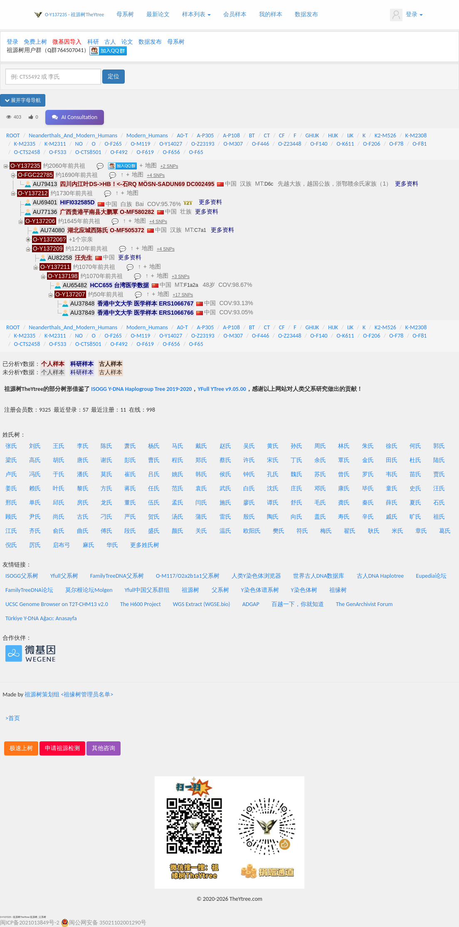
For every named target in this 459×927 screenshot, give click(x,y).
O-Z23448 (289, 143)
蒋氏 (130, 488)
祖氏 (439, 516)
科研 (93, 41)
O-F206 (371, 143)
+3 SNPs (181, 276)
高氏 (35, 460)
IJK (350, 135)
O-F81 (419, 143)
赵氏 (225, 446)
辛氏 (368, 516)
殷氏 (249, 516)
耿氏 (374, 530)
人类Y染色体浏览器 (256, 575)
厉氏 (35, 545)
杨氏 (154, 446)
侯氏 (225, 474)
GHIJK (312, 135)
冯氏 (35, 474)
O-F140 (318, 143)
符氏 (302, 530)
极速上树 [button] (21, 748)
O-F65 (196, 152)
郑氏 (201, 460)
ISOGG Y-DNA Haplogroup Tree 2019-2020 (141, 389)
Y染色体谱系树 (260, 590)
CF (282, 135)
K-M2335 (25, 143)
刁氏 (106, 516)
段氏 (130, 530)
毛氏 (320, 502)
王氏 (58, 446)
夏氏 (415, 502)
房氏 (83, 502)
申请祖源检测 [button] (62, 748)
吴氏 (249, 446)
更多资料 (406, 183)
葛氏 (445, 530)
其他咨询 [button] (103, 748)
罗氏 (368, 474)
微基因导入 (66, 41)
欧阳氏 (252, 530)
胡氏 (58, 460)
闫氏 (201, 502)
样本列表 (196, 14)
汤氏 (177, 516)
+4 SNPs (156, 175)
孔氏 (273, 474)
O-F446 (260, 143)
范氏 (177, 488)
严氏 (130, 516)
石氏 (439, 502)
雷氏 (225, 516)
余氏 (320, 460)
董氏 (130, 502)
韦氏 (391, 474)
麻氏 (88, 545)
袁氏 (201, 488)
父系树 (220, 590)
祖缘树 (338, 590)
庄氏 (296, 488)
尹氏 (35, 516)
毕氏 (368, 488)
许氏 (249, 460)
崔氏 (130, 474)
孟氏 (177, 502)
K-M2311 (55, 143)
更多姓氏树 (144, 545)
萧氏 (130, 446)
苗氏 (415, 474)
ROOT (13, 135)
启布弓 (61, 545)
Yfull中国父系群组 (147, 590)
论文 (127, 41)
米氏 (397, 530)
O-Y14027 (170, 143)
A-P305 (205, 135)
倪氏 (11, 545)
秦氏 (368, 502)
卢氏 (11, 474)
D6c (268, 184)
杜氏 (415, 460)
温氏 (225, 530)
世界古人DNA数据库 (319, 575)
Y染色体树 (304, 590)
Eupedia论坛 (431, 575)
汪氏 (439, 488)
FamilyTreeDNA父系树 (117, 575)
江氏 (11, 530)
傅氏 (106, 530)
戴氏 (201, 446)
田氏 (391, 460)
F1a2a (191, 285)
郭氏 (439, 446)
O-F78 (396, 143)
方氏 (106, 488)
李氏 (83, 446)
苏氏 (320, 474)
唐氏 (83, 460)
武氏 (225, 488)
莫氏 (106, 474)
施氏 (225, 502)
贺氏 (154, 516)
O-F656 (171, 152)
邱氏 (58, 502)
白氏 (249, 488)
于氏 (58, 474)
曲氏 (83, 530)
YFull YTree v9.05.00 (221, 389)
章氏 (421, 530)
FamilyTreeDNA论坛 (29, 590)
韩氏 (201, 474)
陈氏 (106, 446)
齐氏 (35, 530)
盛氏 (154, 530)
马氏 (177, 446)
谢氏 (106, 460)
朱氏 (368, 446)
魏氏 (296, 474)
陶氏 (273, 516)
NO (78, 143)
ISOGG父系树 (21, 575)
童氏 (391, 488)
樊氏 (278, 530)
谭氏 (273, 502)
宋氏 (273, 460)
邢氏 (11, 502)
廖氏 (249, 502)
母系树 (125, 14)
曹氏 (154, 460)
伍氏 (154, 502)
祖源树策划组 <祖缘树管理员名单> (69, 694)
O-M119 (141, 143)
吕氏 (154, 474)
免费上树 (35, 41)
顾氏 (11, 516)
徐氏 (391, 446)
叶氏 (58, 488)
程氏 (177, 460)
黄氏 (273, 446)
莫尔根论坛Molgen (88, 590)
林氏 (344, 446)
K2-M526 (385, 135)
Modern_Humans (147, 135)
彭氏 (130, 460)
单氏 (35, 502)
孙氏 (296, 446)
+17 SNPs (183, 294)
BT (252, 135)
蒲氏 (201, 516)
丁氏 (296, 460)
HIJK (333, 135)
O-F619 (144, 152)
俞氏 (58, 530)
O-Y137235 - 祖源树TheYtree (74, 14)
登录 (406, 15)
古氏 (83, 516)
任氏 (154, 488)
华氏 (112, 545)
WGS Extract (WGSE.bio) (201, 604)
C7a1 (200, 230)
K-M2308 (416, 135)
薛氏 (391, 502)
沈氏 (273, 488)
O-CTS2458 (27, 152)
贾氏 (439, 474)
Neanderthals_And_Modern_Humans (73, 135)
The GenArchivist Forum (364, 604)
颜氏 (177, 530)
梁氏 (11, 460)
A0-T (182, 135)
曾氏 (344, 474)
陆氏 (439, 460)
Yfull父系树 (64, 575)
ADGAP (250, 604)
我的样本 (270, 14)
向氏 (296, 516)
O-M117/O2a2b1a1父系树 (188, 575)
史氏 (415, 488)
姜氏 (11, 488)
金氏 (368, 460)
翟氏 (349, 530)
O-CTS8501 (88, 152)
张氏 (11, 446)
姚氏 (177, 474)
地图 (151, 165)
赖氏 (35, 488)
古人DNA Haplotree (380, 575)
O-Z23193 (203, 143)
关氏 (201, 530)
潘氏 (83, 474)
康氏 (344, 488)
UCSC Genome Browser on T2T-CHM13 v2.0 (56, 604)
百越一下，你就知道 (297, 604)
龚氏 (344, 502)
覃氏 (344, 460)
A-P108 (231, 135)
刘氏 (35, 446)
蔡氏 (225, 460)
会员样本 (235, 14)
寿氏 (344, 516)
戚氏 (391, 516)
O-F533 (57, 152)
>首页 (12, 718)
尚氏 (58, 516)
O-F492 (118, 152)
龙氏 (106, 502)
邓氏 (320, 488)
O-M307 (233, 143)
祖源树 (190, 590)
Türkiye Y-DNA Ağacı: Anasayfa (41, 618)
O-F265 (113, 143)
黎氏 (83, 488)
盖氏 (320, 516)
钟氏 (249, 474)
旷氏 (415, 516)
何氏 (415, 446)
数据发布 (306, 14)
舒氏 (296, 502)
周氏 (320, 446)
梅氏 (326, 530)
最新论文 (158, 14)
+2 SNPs (169, 166)
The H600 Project (140, 604)
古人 (110, 41)
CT (267, 135)
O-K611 (345, 143)
